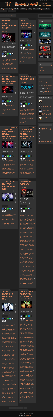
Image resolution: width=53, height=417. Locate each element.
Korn (31, 248)
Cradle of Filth (11, 338)
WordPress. (32, 415)
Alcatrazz (28, 212)
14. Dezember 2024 (5, 138)
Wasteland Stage (30, 282)
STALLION (30, 267)
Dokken (30, 227)
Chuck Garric (13, 337)
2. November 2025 (5, 83)
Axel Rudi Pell (26, 219)
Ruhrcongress (6, 69)
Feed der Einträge (42, 68)
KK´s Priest (25, 248)
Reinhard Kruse (22, 262)
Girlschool (30, 236)
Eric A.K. (9, 343)
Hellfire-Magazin (10, 63)
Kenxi (30, 246)
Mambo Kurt (27, 250)
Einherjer (30, 228)
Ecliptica (28, 228)
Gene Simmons (29, 235)
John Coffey (29, 244)
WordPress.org (41, 71)
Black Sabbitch (22, 329)
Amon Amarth (22, 215)
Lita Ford (21, 249)
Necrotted (31, 367)
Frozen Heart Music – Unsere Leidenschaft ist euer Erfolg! (46, 129)
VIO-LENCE (30, 278)
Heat (27, 113)
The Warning (5, 390)
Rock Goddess (4, 379)
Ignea (30, 241)
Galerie (29, 27)
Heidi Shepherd (24, 350)
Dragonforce (24, 228)
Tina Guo (8, 392)
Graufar (26, 237)
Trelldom (28, 275)
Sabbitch (11, 379)
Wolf (28, 283)
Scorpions (26, 265)
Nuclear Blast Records (7, 68)
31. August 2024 (24, 298)
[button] (3, 54)
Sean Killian (9, 381)
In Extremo (32, 241)
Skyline (33, 266)
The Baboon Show (26, 271)
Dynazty (25, 111)
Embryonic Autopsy (26, 229)
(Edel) (7, 160)
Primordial (23, 261)
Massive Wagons (30, 252)
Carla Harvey (29, 224)
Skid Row (13, 383)
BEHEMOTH (29, 220)
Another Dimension (31, 49)
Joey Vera (26, 244)
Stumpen (21, 269)
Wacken (27, 279)
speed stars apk (42, 82)
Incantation (22, 242)
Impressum (41, 0)
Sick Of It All (3, 383)
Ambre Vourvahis (30, 214)
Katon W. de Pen (13, 360)
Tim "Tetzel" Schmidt (28, 274)
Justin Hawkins (22, 246)
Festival (31, 231)
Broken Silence (25, 110)
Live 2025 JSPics (28, 58)
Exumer (28, 231)
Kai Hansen (22, 115)
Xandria (30, 283)
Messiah (24, 253)
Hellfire (7, 63)
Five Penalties (32, 232)
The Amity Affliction (6, 388)
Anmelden (41, 67)
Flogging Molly (22, 233)
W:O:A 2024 (24, 279)
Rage (26, 261)
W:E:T (21, 279)
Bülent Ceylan (25, 223)
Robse (31, 262)
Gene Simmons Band (31, 346)
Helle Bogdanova (30, 350)
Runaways (24, 263)
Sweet (28, 269)
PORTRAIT (10, 375)
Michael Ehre (26, 118)
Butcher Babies (9, 334)
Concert (29, 110)
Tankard (30, 269)
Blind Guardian (31, 109)
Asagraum (28, 218)
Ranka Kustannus (44, 138)
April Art (32, 215)
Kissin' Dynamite (26, 117)
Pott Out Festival (10, 224)
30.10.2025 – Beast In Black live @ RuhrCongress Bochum (9, 79)
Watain (21, 283)
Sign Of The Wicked (26, 266)
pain (22, 257)
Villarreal (27, 278)
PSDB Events (43, 135)
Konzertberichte (5, 31)
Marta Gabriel (26, 252)
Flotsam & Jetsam (27, 233)
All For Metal (32, 212)
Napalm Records (30, 118)
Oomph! (9, 371)
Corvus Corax (6, 338)
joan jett (32, 242)
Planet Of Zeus (6, 375)
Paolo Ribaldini (25, 257)
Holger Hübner (26, 241)
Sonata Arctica (24, 267)
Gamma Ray (22, 113)
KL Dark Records (44, 132)
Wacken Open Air (22, 280)
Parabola (27, 415)
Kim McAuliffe (6, 362)
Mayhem (21, 253)
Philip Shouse (31, 258)
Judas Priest (25, 245)
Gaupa (26, 235)
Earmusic (28, 111)
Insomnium (25, 242)
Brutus (21, 223)
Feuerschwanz (22, 232)
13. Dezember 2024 (24, 138)
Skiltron (30, 266)
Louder (31, 249)
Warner (24, 122)
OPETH (12, 371)
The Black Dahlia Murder (5, 389)
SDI (32, 265)
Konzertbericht (4, 67)
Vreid (33, 278)
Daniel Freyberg (4, 108)
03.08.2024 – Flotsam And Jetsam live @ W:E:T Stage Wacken (26, 294)
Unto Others (11, 394)
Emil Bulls (30, 229)
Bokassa (6, 333)
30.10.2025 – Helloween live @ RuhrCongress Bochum (27, 23)
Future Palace (10, 347)
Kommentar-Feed (42, 70)
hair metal (29, 237)
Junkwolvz (32, 245)
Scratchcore (30, 265)
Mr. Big (28, 254)
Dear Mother (26, 227)
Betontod (32, 220)
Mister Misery (32, 253)
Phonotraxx (29, 119)
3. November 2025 (24, 27)
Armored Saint (28, 216)
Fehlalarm (29, 53)
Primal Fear (3, 376)
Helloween (3, 64)
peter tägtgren (4, 373)
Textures (25, 270)
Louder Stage (6, 364)
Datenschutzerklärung (48, 0)
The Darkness (12, 389)
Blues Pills (3, 333)
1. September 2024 (5, 300)
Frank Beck (31, 111)
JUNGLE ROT (29, 245)
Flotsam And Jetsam (5, 347)
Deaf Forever (25, 53)
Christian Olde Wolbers (7, 337)
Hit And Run (13, 354)
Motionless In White (23, 254)
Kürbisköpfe (8, 67)
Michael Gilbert (4, 368)
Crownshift (11, 60)
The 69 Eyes (29, 270)
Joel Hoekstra (22, 244)
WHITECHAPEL (25, 283)
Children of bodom (6, 60)
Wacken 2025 (31, 279)
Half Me (33, 237)
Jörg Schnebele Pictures (8, 64)
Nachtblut (30, 254)
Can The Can (25, 224)
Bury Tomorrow (29, 223)
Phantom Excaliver (26, 258)
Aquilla (21, 216)
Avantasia (21, 219)
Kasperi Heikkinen (9, 65)
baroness (29, 219)
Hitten (23, 241)
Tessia (33, 269)
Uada (31, 275)
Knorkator (28, 248)
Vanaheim (5, 396)
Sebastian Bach (13, 381)
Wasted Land (22, 282)
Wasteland (26, 282)
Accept (26, 212)
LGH (33, 248)
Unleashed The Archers (27, 276)
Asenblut (31, 218)
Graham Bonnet (22, 237)
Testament (21, 270)
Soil (20, 267)
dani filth (5, 339)
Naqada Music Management (46, 141)
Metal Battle (28, 253)
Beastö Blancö (25, 220)
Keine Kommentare (13, 74)
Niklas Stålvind (6, 371)
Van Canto (24, 278)
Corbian (3, 338)
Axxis (9, 160)
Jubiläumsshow (4, 65)
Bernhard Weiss (26, 109)
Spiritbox (27, 267)
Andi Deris (26, 49)
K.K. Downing (27, 246)
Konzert (13, 65)
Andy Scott (26, 215)
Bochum (12, 59)
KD (30, 115)
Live (11, 67)
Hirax (10, 354)
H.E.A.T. (25, 113)
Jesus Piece (29, 242)
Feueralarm (3, 63)
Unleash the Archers (10, 393)
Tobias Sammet (24, 275)
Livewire (28, 249)
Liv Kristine (24, 249)
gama (23, 235)
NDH (29, 367)
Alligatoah (25, 214)
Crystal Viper (22, 227)
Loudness (23, 250)
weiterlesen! (5, 51)
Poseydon (13, 375)
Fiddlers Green (27, 232)
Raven (30, 261)
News (2, 371)
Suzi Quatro (25, 269)
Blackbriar (26, 329)
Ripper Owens (27, 262)
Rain (28, 261)
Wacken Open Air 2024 (29, 280)
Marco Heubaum (4, 366)
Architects (24, 216)
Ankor (29, 215)
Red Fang (32, 261)
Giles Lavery (27, 236)
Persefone (29, 257)
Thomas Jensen (22, 274)
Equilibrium (25, 231)
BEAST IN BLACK (8, 59)
